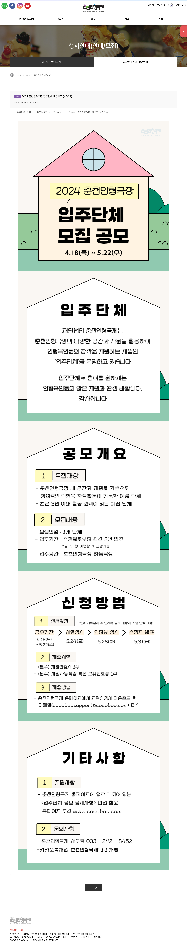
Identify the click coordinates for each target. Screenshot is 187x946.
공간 (60, 19)
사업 (127, 19)
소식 (160, 19)
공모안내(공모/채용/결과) (135, 61)
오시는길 (161, 5)
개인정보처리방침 (16, 930)
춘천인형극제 (26, 19)
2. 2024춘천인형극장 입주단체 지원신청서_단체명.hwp (38, 112)
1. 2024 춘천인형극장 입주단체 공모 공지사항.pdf (87, 112)
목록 (93, 887)
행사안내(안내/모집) (51, 61)
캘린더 (150, 5)
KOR (177, 5)
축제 (93, 19)
